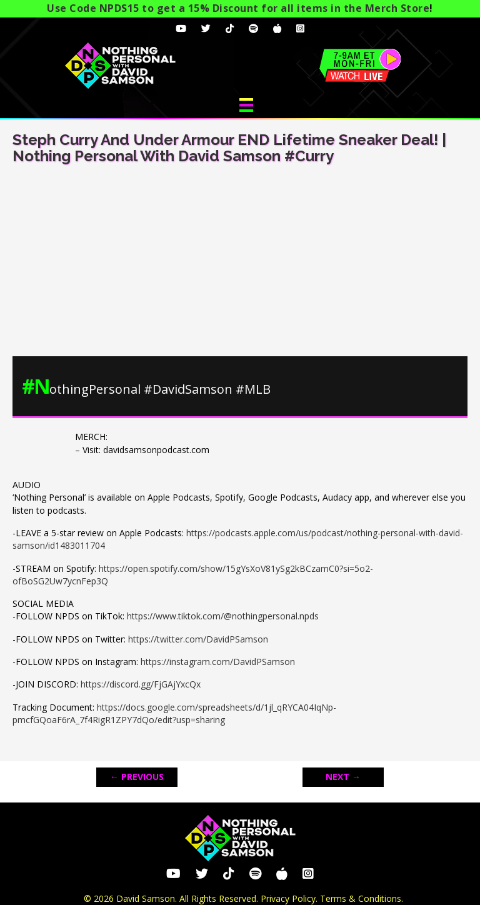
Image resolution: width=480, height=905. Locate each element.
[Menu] (246, 105)
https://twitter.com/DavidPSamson (198, 639)
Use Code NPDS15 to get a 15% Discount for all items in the (238, 8)
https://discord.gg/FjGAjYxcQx (141, 684)
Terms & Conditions (360, 898)
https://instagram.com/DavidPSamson (218, 662)
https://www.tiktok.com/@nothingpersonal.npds (223, 616)
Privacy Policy (288, 898)
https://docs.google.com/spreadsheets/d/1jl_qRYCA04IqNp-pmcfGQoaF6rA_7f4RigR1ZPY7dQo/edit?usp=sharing (174, 713)
